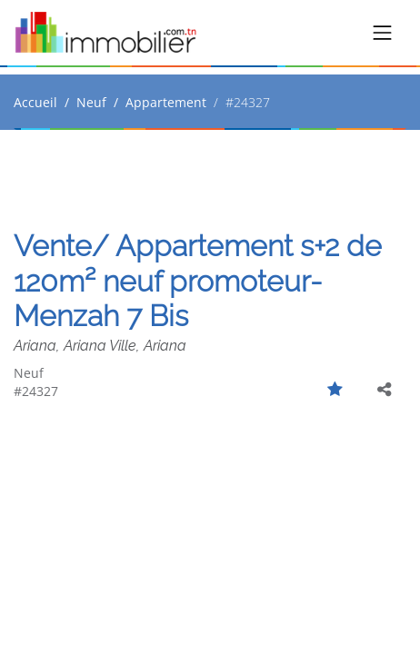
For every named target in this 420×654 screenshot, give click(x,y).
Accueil (35, 102)
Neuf (91, 102)
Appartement (165, 102)
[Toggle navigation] (382, 32)
